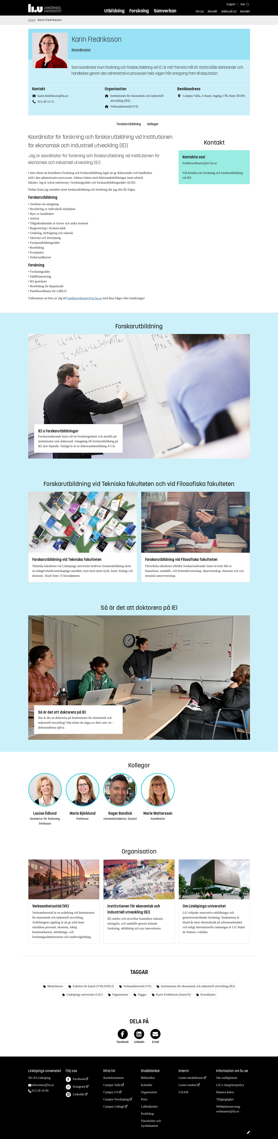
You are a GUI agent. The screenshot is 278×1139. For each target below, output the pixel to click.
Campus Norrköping (116, 1099)
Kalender (146, 1085)
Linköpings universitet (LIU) (84, 994)
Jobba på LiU (229, 11)
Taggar (141, 994)
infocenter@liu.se (43, 1085)
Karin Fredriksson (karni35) (173, 994)
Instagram (75, 1087)
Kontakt (245, 11)
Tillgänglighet (225, 1099)
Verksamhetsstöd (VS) (124, 106)
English (231, 4)
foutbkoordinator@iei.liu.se (84, 298)
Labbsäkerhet (149, 1106)
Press (144, 1099)
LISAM (183, 1092)
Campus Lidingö (113, 1106)
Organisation (119, 994)
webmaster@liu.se (227, 1111)
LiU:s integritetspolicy (230, 1085)
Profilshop (147, 1113)
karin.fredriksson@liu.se (53, 95)
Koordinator (208, 994)
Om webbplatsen (226, 1077)
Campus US (110, 1092)
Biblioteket (148, 1077)
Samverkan (165, 11)
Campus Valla (112, 1085)
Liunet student (187, 1085)
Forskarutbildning (129, 124)
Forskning (139, 11)
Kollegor (153, 124)
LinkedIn (75, 1094)
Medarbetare (54, 986)
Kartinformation (113, 1077)
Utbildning (114, 11)
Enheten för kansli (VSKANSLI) (93, 986)
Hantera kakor (225, 1092)
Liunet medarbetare (191, 1077)
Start (32, 20)
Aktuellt (212, 11)
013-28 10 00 (40, 1090)
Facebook (75, 1079)
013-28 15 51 (46, 101)
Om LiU (200, 11)
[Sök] (244, 4)
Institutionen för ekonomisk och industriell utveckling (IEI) (197, 986)
